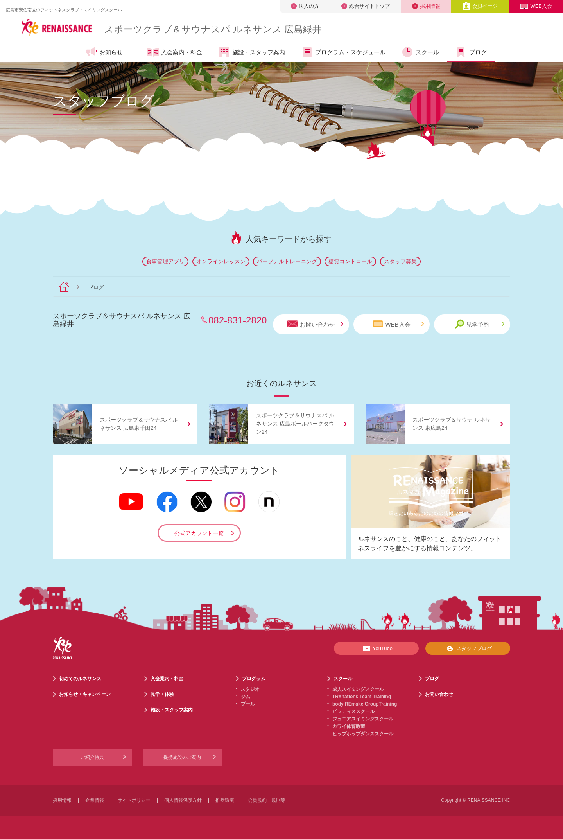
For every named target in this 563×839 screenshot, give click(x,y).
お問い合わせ (315, 324)
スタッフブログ (468, 648)
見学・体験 (162, 694)
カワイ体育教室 (348, 726)
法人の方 (305, 6)
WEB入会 (536, 6)
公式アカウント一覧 (199, 533)
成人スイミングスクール (358, 689)
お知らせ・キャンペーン (85, 694)
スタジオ (250, 689)
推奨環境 (224, 800)
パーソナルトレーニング (287, 261)
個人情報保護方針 (183, 800)
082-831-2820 (237, 320)
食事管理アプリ (165, 261)
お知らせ (104, 52)
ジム (245, 696)
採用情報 (426, 6)
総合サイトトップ (365, 6)
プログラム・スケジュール (343, 52)
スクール (420, 52)
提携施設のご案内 (182, 757)
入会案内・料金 (174, 53)
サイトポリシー (134, 800)
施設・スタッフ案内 (251, 52)
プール (248, 704)
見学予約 (479, 324)
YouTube (376, 648)
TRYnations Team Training (361, 696)
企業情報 (94, 800)
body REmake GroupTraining (364, 704)
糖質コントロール (350, 261)
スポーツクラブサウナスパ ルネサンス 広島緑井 (213, 29)
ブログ (471, 52)
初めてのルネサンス (80, 678)
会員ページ (480, 6)
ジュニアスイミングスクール (362, 719)
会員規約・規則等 (266, 800)
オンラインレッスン (221, 261)
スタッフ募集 (400, 261)
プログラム (253, 678)
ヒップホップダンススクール (362, 734)
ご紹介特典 (92, 757)
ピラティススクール (353, 711)
